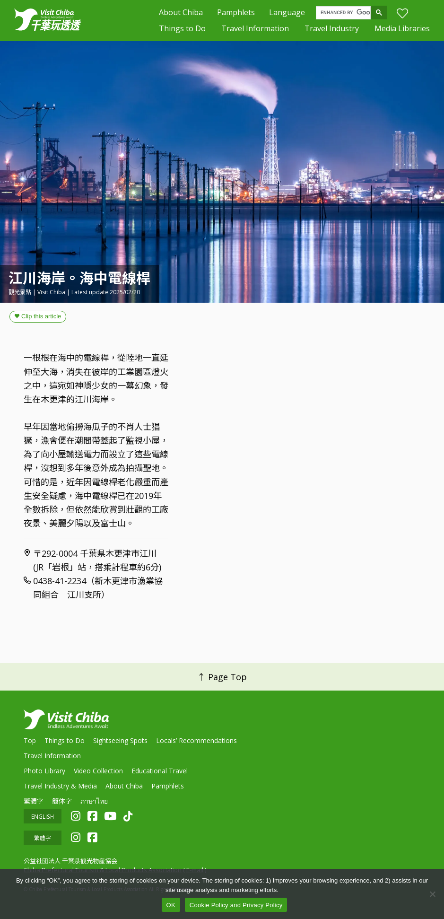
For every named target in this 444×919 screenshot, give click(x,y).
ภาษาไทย (94, 800)
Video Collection (98, 769)
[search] (345, 13)
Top (30, 739)
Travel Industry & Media (60, 784)
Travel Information (255, 28)
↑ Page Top (222, 676)
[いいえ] (432, 894)
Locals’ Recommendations (196, 739)
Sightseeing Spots (120, 739)
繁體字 (34, 800)
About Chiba (181, 12)
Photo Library (44, 769)
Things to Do (182, 28)
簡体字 (62, 800)
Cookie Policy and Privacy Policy (236, 905)
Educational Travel (159, 769)
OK (170, 905)
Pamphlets (236, 12)
